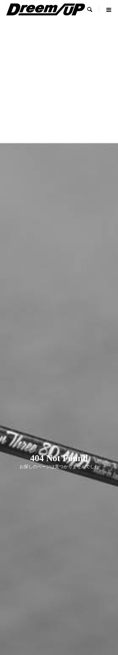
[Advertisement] (59, 81)
